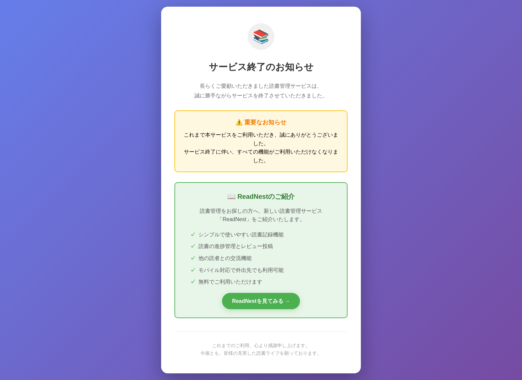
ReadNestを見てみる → (261, 301)
